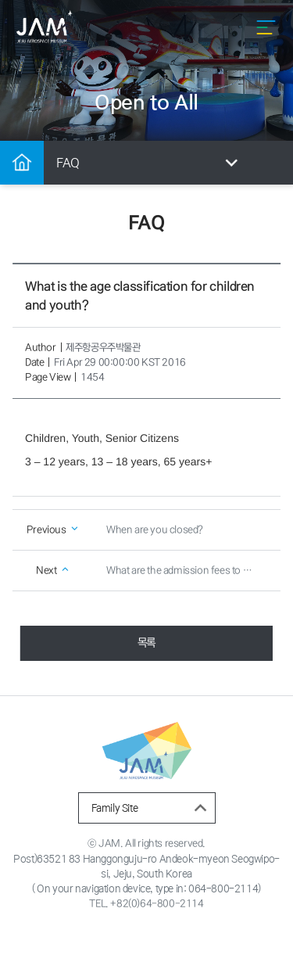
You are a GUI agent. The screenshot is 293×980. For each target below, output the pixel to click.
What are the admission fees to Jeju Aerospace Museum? (187, 570)
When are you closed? (154, 530)
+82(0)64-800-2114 (156, 904)
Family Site (151, 808)
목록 (146, 643)
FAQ (149, 163)
